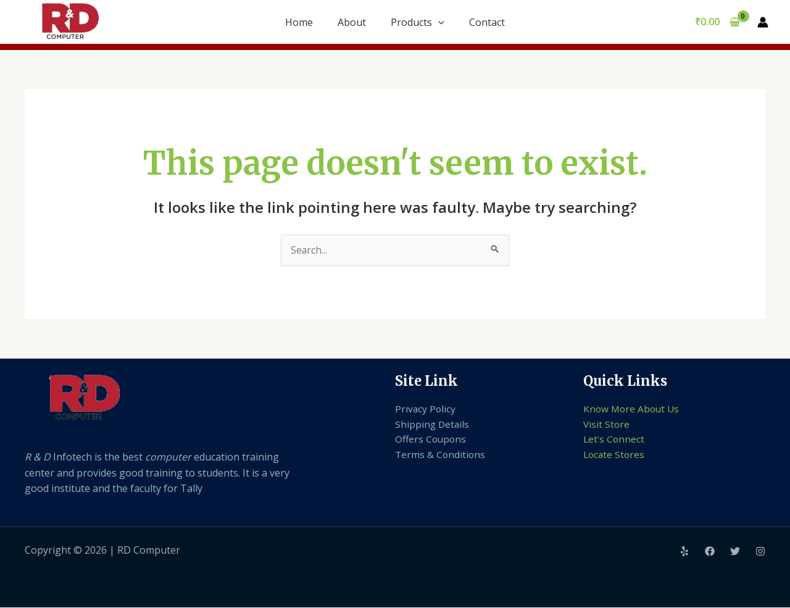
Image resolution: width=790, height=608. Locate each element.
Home (299, 22)
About (352, 22)
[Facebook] (710, 551)
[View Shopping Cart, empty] (717, 22)
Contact (487, 22)
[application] (438, 22)
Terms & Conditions (441, 456)
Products (417, 22)
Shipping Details (433, 424)
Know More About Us (633, 409)
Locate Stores (615, 456)
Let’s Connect (614, 441)
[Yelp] (684, 551)
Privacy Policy (426, 409)
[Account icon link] (762, 22)
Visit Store (607, 424)
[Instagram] (760, 551)
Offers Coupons (431, 441)
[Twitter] (735, 551)
